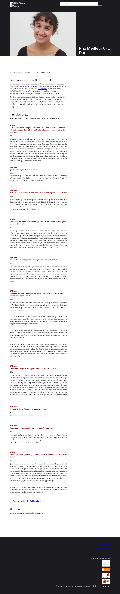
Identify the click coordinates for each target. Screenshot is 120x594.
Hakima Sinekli (35, 501)
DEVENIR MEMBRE (102, 548)
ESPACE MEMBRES (102, 551)
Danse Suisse (37, 86)
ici (42, 513)
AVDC (27, 86)
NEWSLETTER (104, 544)
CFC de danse (42, 89)
